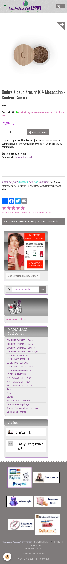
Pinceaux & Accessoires (18, 400)
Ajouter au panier (38, 132)
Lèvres (10, 396)
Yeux (9, 393)
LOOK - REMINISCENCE (18, 355)
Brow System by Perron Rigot (29, 446)
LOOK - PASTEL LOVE (17, 363)
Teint (9, 389)
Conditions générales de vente (33, 558)
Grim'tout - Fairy (25, 432)
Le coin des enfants (16, 412)
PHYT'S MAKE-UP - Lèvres (19, 385)
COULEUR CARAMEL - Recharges (23, 351)
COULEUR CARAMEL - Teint (20, 340)
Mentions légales (33, 548)
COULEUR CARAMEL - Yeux (20, 344)
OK (42, 289)
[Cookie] (7, 557)
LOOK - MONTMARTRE (18, 359)
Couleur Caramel (23, 157)
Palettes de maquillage (18, 404)
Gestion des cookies (33, 553)
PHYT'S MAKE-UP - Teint (19, 378)
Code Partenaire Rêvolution (23, 275)
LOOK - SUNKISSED (16, 374)
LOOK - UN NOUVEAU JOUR (20, 366)
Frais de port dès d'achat (25, 182)
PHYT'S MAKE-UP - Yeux (18, 381)
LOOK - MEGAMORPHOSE (19, 370)
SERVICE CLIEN (41, 541)
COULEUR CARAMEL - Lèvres (21, 347)
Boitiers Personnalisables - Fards (23, 408)
